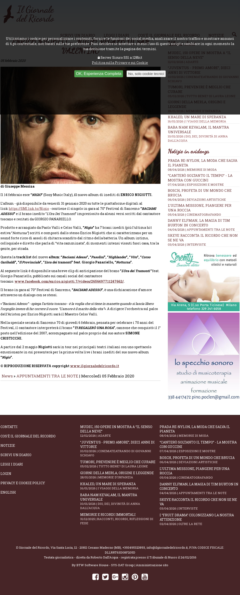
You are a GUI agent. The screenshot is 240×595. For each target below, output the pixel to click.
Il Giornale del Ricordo (32, 547)
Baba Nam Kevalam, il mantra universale (120, 501)
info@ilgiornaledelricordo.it (167, 547)
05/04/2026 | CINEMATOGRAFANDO (194, 214)
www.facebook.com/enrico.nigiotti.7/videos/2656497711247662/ (69, 284)
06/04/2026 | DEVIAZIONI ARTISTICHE (197, 199)
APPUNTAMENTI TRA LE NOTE (47, 379)
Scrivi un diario (15, 455)
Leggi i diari (11, 464)
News (7, 379)
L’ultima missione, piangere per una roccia (199, 473)
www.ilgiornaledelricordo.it (94, 369)
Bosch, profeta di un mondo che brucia (199, 459)
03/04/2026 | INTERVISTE (187, 244)
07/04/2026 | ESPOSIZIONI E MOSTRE (196, 184)
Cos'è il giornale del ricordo (28, 436)
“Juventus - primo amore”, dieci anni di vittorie (120, 448)
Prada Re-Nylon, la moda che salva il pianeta (199, 431)
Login (5, 473)
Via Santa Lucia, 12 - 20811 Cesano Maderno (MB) (86, 547)
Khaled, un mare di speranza (204, 119)
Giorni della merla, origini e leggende (120, 475)
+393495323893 (133, 547)
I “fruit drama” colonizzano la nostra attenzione (199, 519)
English (8, 492)
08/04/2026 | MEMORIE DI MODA (192, 169)
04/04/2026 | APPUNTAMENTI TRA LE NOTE (201, 229)
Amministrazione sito (152, 565)
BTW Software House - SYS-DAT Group (105, 565)
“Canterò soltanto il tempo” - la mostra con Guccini (200, 177)
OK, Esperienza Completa (98, 73)
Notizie (7, 445)
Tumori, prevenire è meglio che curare (120, 464)
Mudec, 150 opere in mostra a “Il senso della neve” (120, 431)
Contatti (9, 427)
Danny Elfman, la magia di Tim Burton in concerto (199, 222)
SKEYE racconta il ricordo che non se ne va (199, 503)
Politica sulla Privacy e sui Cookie (120, 62)
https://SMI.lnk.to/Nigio (29, 212)
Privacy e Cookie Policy (22, 483)
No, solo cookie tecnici (146, 74)
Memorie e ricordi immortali (120, 518)
